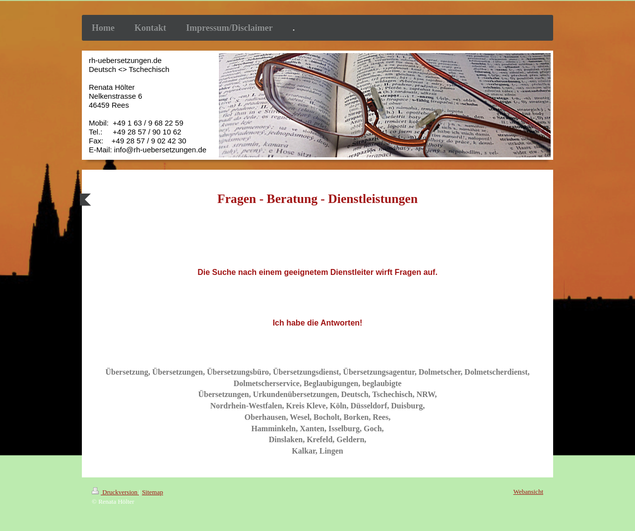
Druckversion (115, 492)
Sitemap (152, 492)
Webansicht (528, 491)
